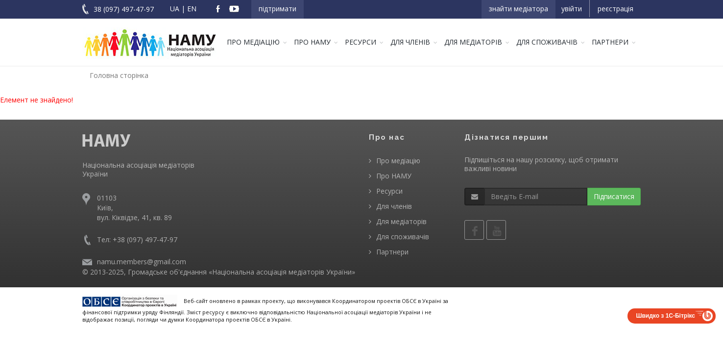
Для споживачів (547, 42)
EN (191, 8)
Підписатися (614, 196)
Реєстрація (615, 8)
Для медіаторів (473, 42)
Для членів (410, 42)
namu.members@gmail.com (141, 261)
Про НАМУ (312, 42)
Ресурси (360, 42)
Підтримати (277, 8)
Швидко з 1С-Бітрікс (665, 315)
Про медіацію (253, 42)
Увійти (571, 8)
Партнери (610, 42)
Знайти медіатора (518, 8)
